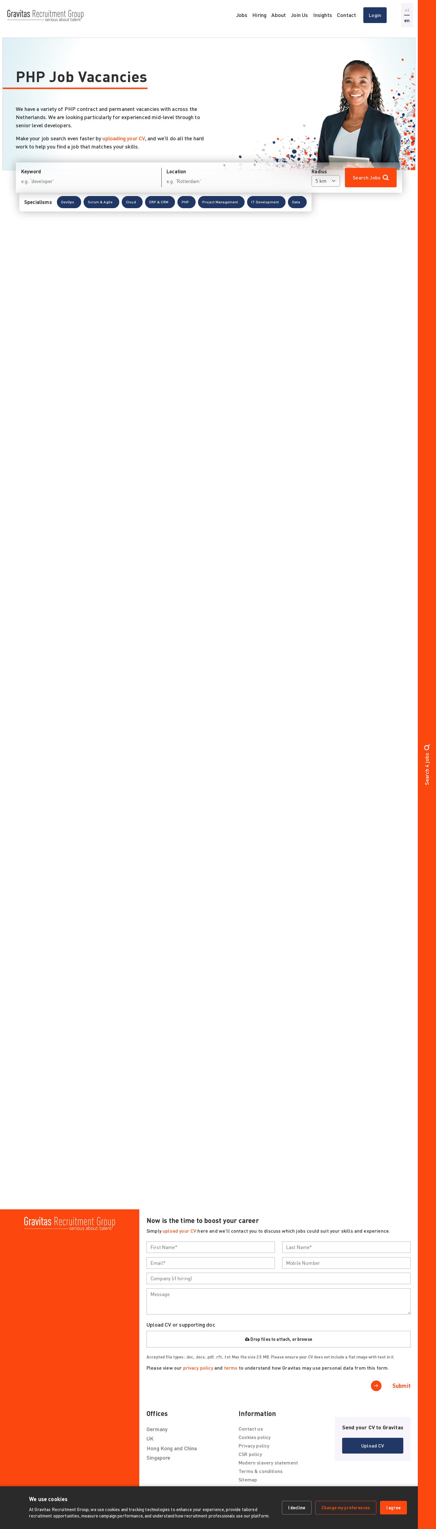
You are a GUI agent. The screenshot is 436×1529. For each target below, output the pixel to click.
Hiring (259, 15)
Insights (322, 15)
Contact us (251, 1428)
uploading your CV (123, 138)
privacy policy (198, 1368)
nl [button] (407, 10)
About (278, 15)
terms (231, 1368)
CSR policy (250, 1454)
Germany (157, 1429)
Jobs (242, 15)
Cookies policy (254, 1437)
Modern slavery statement (268, 1462)
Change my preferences (346, 1507)
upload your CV (179, 1231)
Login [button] (375, 15)
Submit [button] (401, 1385)
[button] (69, 210)
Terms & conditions (260, 1471)
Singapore (158, 1457)
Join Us (299, 15)
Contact (346, 15)
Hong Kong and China (172, 1448)
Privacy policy (254, 1445)
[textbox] (211, 1247)
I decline (296, 1507)
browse (304, 1339)
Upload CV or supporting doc (181, 1324)
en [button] (407, 20)
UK (150, 1438)
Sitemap (248, 1479)
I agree (393, 1507)
